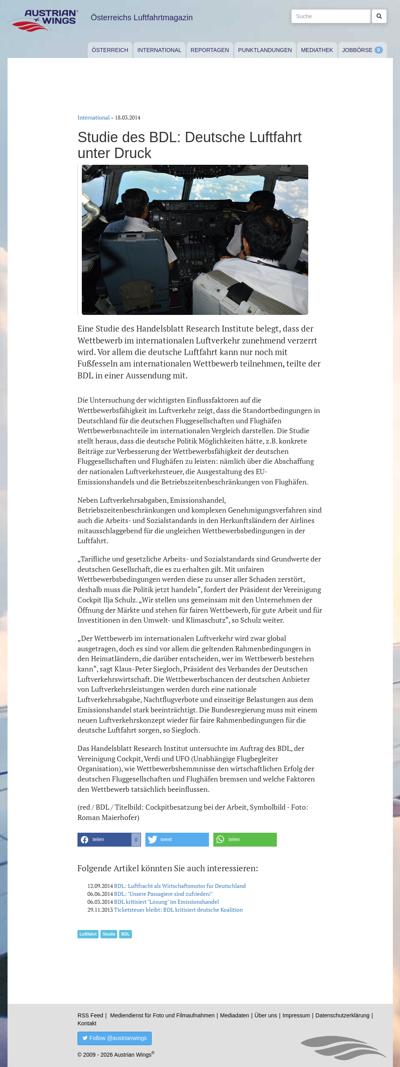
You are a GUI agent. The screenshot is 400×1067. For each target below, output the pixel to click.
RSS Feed (90, 1015)
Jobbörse (357, 50)
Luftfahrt (88, 934)
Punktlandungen (265, 50)
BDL (125, 934)
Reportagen (210, 50)
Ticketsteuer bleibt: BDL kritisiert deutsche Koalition (178, 909)
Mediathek (317, 50)
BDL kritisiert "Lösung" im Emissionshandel (166, 901)
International (159, 50)
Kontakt (86, 1023)
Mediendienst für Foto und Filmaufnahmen (162, 1015)
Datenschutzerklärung (342, 1015)
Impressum (296, 1015)
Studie (108, 934)
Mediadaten (234, 1015)
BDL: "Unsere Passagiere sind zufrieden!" (163, 893)
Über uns (266, 1015)
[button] (109, 840)
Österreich (110, 50)
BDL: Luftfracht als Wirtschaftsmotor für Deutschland (180, 885)
